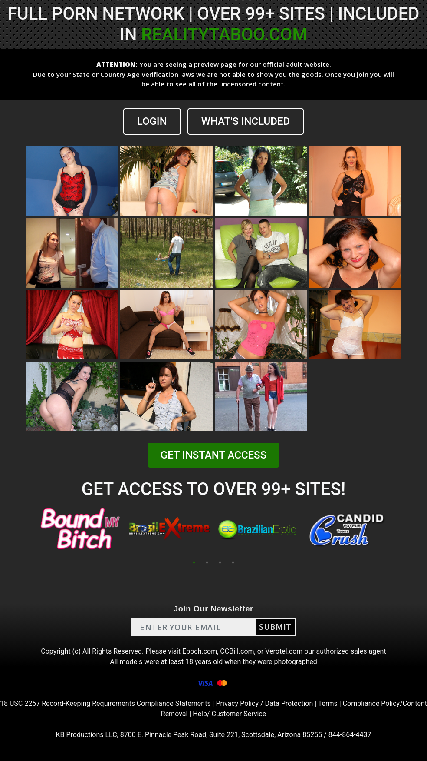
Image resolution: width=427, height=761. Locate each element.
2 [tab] (207, 562)
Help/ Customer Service (229, 714)
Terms (328, 703)
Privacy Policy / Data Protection (264, 703)
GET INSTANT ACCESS (213, 455)
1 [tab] (194, 562)
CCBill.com (237, 651)
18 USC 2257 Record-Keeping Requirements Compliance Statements (105, 703)
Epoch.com (199, 651)
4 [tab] (233, 562)
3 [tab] (220, 562)
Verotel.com (283, 651)
